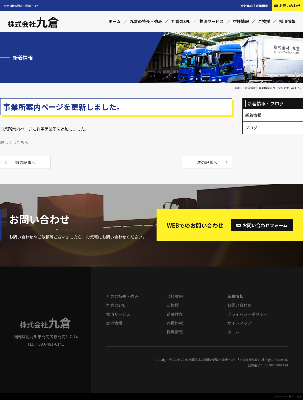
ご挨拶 (264, 21)
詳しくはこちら (14, 142)
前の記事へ (25, 162)
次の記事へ (207, 162)
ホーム (115, 21)
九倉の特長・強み (146, 21)
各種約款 (175, 323)
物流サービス (211, 21)
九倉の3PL (180, 21)
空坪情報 (241, 21)
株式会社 (33, 24)
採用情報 (287, 21)
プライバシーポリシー (247, 314)
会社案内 (247, 6)
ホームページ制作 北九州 (287, 396)
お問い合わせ (239, 305)
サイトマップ (239, 323)
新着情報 (235, 296)
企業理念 (262, 6)
